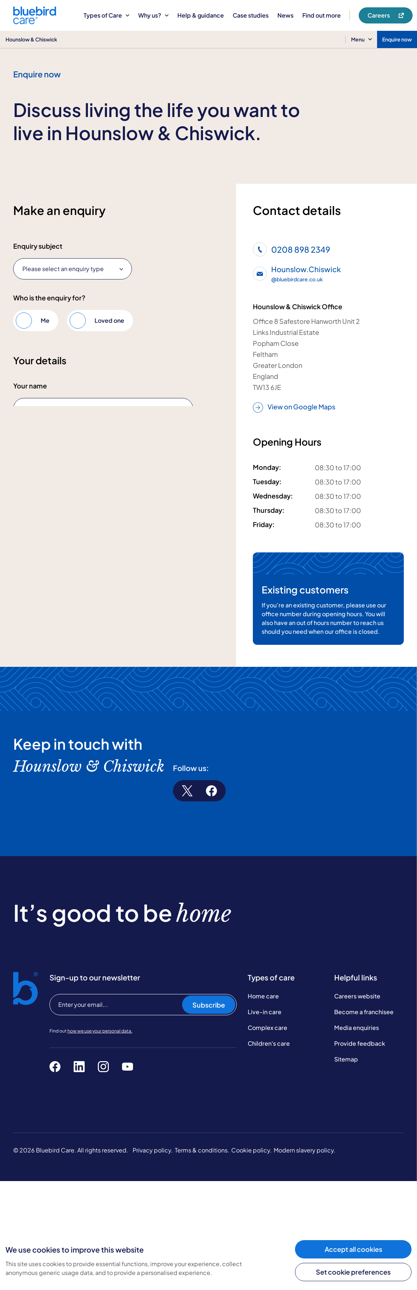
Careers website (357, 1105)
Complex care (267, 1136)
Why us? (153, 15)
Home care (263, 1105)
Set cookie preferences (353, 1272)
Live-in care (264, 1121)
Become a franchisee (364, 1121)
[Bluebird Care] (34, 21)
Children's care (269, 1152)
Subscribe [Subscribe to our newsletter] (208, 1114)
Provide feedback (359, 1152)
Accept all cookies (353, 1249)
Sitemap (346, 1168)
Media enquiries (356, 1136)
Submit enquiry (46, 725)
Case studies (251, 15)
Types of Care (106, 15)
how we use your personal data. (99, 1140)
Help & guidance (200, 15)
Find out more (321, 15)
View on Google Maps (294, 407)
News (285, 15)
